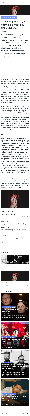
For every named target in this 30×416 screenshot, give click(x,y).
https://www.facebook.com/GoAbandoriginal (15, 224)
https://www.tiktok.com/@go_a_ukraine (13, 238)
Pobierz (26, 269)
